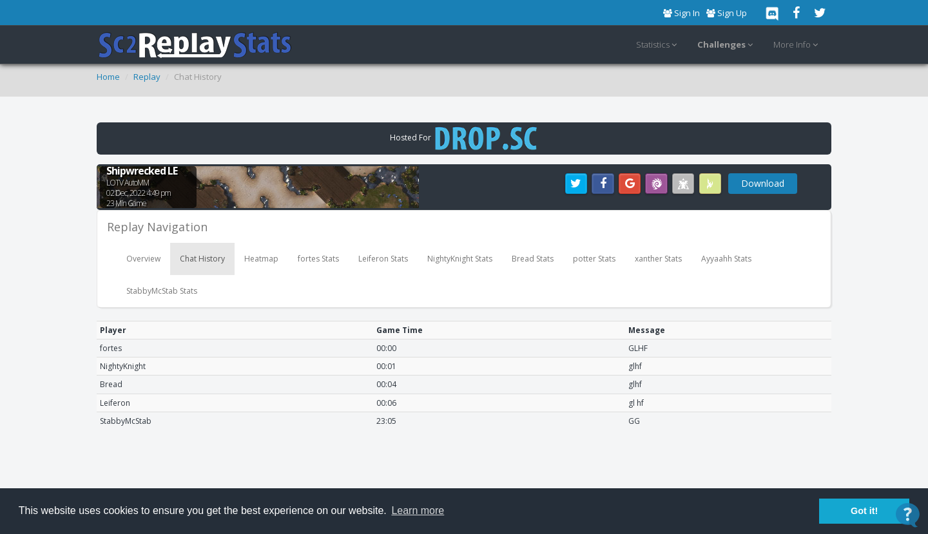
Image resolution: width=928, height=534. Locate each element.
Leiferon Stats (383, 258)
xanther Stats (658, 258)
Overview (143, 258)
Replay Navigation (157, 226)
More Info (797, 45)
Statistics (658, 45)
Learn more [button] (417, 510)
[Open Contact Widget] (907, 515)
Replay (146, 76)
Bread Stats (533, 258)
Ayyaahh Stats (726, 258)
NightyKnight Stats (459, 258)
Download (762, 183)
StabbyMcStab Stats (161, 290)
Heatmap (261, 258)
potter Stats (594, 258)
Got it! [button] (864, 511)
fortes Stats (318, 258)
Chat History (202, 258)
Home (108, 76)
